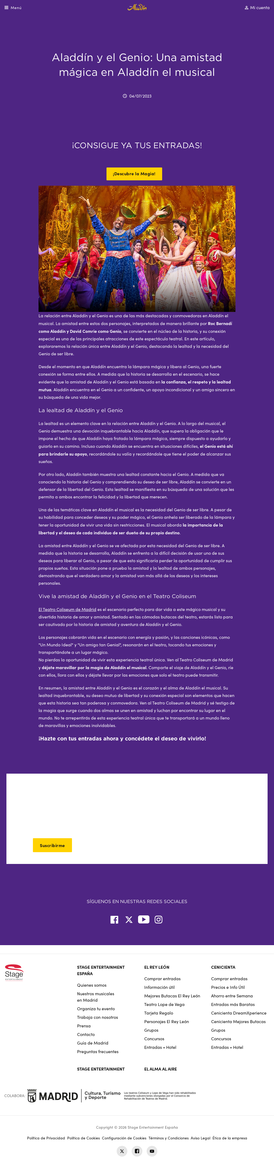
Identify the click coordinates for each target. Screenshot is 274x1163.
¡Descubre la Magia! (134, 173)
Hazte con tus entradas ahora (79, 738)
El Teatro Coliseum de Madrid (67, 609)
